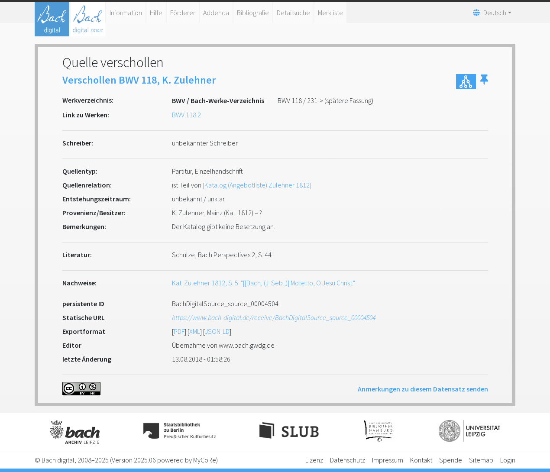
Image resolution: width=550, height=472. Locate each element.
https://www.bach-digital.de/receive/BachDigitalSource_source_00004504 (273, 317)
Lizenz (314, 460)
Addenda (216, 12)
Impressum (387, 460)
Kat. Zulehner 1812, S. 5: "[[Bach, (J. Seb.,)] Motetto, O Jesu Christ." (263, 282)
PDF (179, 331)
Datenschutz (347, 460)
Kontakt (421, 460)
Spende (450, 460)
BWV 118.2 (186, 114)
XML (194, 331)
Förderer (182, 12)
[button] (484, 81)
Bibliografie (253, 12)
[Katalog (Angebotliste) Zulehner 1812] (257, 185)
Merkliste (330, 12)
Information (126, 12)
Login (507, 460)
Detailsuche (293, 12)
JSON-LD (217, 331)
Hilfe (156, 12)
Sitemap (481, 460)
